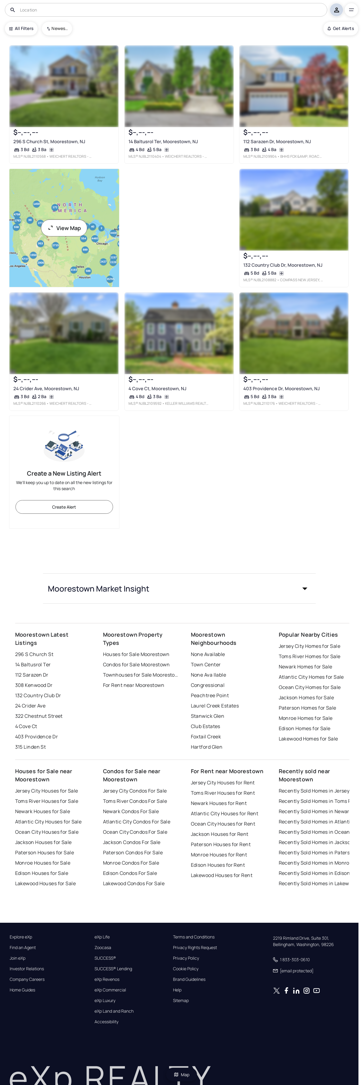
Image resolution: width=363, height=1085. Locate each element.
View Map (64, 228)
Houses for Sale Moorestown (136, 654)
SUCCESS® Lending (113, 969)
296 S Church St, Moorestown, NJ (49, 141)
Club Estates (205, 726)
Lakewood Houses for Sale (45, 883)
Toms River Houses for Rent (223, 793)
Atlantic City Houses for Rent (224, 813)
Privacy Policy (186, 958)
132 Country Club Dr (38, 695)
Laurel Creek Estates (215, 705)
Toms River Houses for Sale (46, 801)
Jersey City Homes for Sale (309, 646)
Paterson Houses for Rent (221, 844)
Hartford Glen (207, 747)
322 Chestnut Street (39, 716)
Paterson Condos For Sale (133, 852)
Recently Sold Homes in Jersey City (317, 790)
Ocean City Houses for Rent (223, 823)
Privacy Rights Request (195, 947)
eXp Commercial (110, 990)
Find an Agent (23, 947)
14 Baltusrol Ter (33, 664)
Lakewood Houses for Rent (222, 875)
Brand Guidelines (189, 979)
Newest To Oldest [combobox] (60, 28)
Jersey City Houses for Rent (223, 782)
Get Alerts (341, 28)
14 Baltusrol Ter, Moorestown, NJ (163, 141)
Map (181, 1074)
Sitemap (181, 1000)
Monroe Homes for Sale (306, 718)
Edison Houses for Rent (218, 865)
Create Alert (64, 507)
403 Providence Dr (36, 736)
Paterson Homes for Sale (307, 707)
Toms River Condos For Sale (135, 801)
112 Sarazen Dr (31, 674)
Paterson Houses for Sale (44, 852)
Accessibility (106, 1022)
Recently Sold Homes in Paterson (317, 852)
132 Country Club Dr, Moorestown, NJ (282, 265)
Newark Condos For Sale (131, 811)
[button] (179, 588)
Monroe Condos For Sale (131, 862)
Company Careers (27, 979)
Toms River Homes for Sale (310, 656)
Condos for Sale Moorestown (136, 664)
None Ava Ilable (208, 674)
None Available (208, 654)
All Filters (21, 28)
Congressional (208, 685)
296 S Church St (34, 654)
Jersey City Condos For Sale (135, 790)
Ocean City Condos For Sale (135, 832)
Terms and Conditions (194, 937)
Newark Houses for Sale (42, 811)
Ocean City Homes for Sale (310, 687)
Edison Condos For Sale (130, 873)
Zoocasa (103, 947)
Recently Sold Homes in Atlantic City (317, 821)
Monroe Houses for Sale (43, 862)
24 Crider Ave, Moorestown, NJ (46, 388)
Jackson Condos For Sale (132, 842)
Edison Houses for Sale (41, 873)
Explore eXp (21, 937)
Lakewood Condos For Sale (134, 883)
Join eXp (17, 958)
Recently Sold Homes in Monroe (315, 862)
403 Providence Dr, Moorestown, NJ (281, 388)
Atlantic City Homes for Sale (311, 677)
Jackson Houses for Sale (43, 842)
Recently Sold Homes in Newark (315, 811)
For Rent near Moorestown (134, 685)
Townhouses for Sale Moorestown (141, 674)
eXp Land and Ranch (114, 1011)
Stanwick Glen (208, 716)
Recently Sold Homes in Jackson (316, 842)
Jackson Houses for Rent (219, 834)
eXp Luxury (105, 1000)
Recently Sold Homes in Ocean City (317, 832)
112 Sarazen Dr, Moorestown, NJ (277, 141)
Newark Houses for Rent (219, 803)
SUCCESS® (105, 958)
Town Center (206, 664)
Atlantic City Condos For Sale (137, 821)
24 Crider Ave (30, 705)
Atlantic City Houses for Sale (48, 821)
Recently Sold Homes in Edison (314, 873)
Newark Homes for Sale (305, 666)
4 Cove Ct (26, 726)
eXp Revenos (107, 979)
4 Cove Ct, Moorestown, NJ (157, 388)
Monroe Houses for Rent (219, 854)
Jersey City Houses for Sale (46, 790)
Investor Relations (27, 969)
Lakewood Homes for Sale (308, 738)
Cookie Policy (185, 969)
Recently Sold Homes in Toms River (317, 801)
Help (177, 990)
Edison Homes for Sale (305, 728)
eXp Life (102, 937)
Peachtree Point (210, 695)
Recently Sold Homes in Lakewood (317, 883)
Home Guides (22, 990)
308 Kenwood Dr (34, 685)
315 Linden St (30, 747)
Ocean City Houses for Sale (46, 832)
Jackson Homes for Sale (306, 697)
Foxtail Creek (206, 736)
